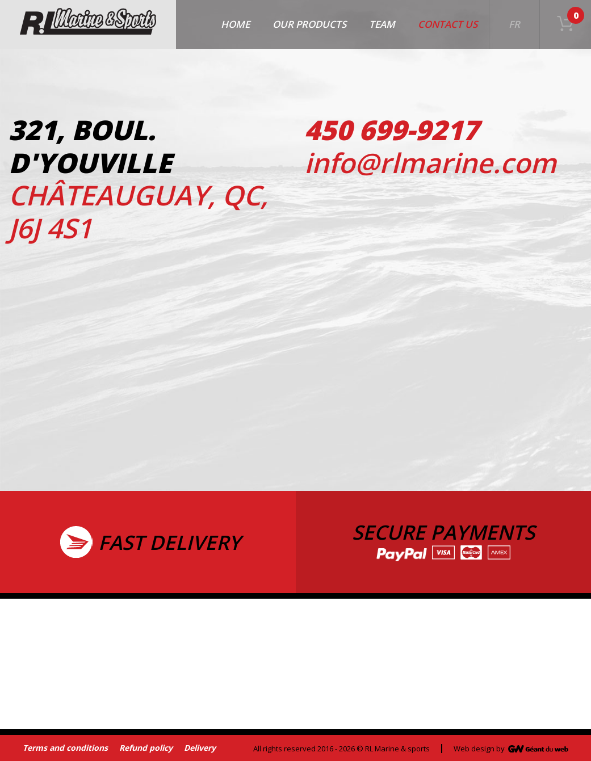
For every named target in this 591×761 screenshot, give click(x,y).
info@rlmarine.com (430, 162)
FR (514, 24)
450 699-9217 (391, 129)
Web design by (479, 748)
